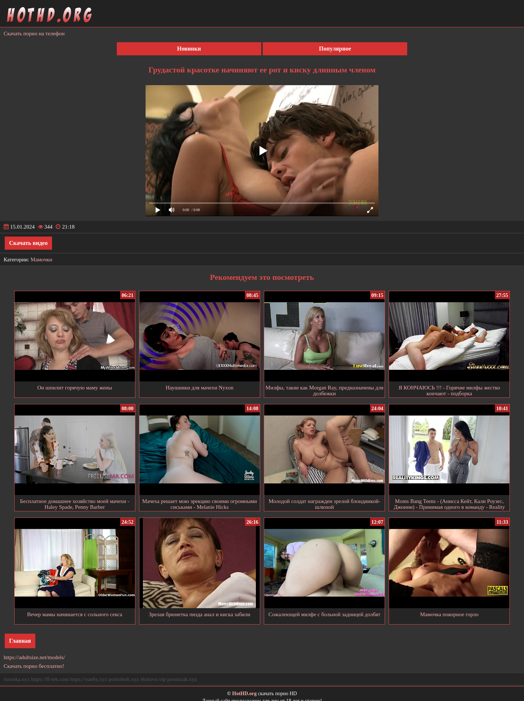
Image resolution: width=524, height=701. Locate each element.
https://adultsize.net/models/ (34, 657)
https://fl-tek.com (50, 679)
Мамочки (41, 259)
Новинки (189, 48)
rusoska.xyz (16, 679)
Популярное (335, 48)
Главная (20, 641)
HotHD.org (244, 693)
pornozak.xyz (182, 679)
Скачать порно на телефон (34, 33)
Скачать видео (28, 243)
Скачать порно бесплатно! (34, 666)
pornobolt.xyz (123, 679)
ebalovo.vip (153, 679)
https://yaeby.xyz (88, 679)
